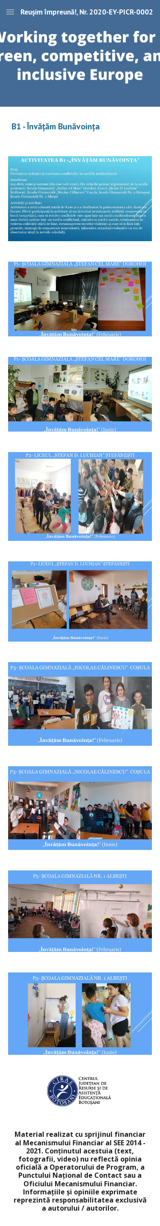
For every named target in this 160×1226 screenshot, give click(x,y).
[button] (10, 11)
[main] (80, 126)
